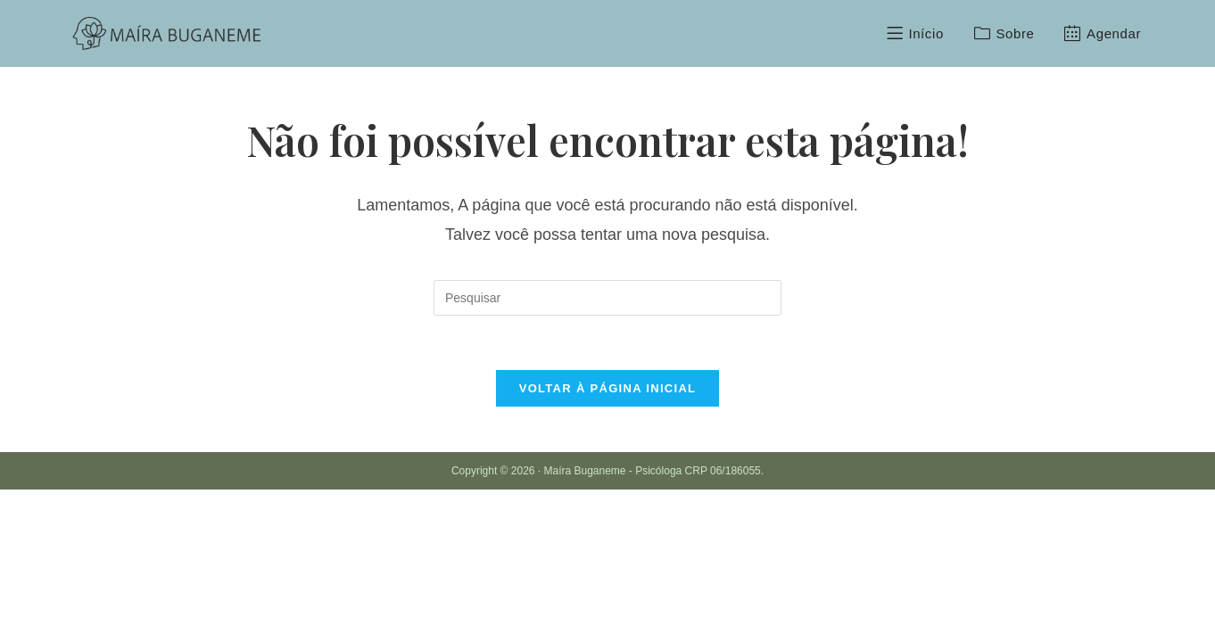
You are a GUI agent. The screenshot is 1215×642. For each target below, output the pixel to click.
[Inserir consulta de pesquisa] (607, 298)
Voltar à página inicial (608, 388)
